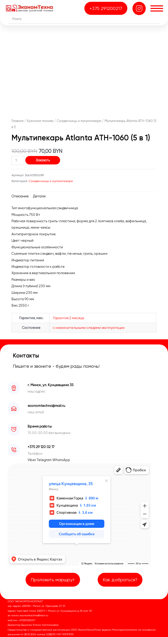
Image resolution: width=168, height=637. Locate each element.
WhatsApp (61, 460)
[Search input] (85, 18)
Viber (32, 460)
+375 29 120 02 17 (41, 447)
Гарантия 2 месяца (68, 318)
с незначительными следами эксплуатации (89, 328)
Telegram (44, 460)
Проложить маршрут (53, 579)
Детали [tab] (39, 196)
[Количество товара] (18, 160)
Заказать (43, 160)
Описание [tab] (20, 196)
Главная (18, 121)
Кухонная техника (40, 121)
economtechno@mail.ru (46, 406)
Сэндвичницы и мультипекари (79, 121)
